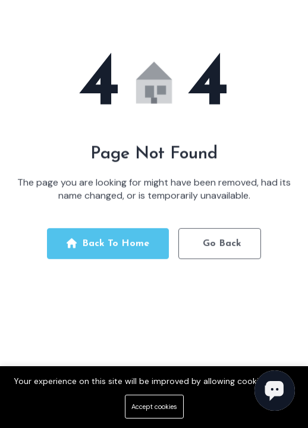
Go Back (222, 245)
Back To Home (108, 245)
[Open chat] (274, 390)
